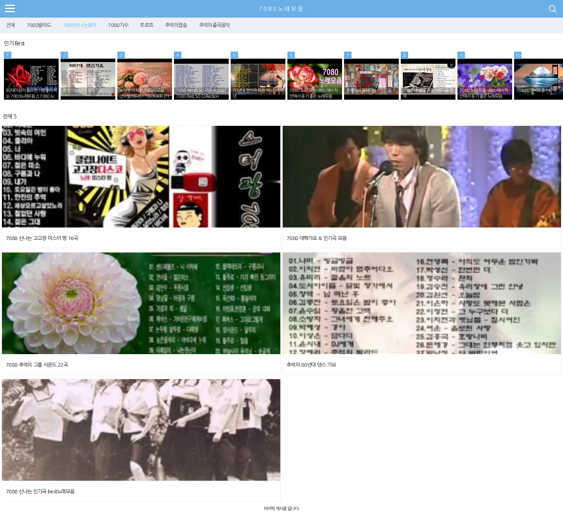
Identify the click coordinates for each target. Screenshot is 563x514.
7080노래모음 (281, 9)
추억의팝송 (176, 25)
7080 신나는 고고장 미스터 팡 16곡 (42, 238)
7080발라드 (39, 25)
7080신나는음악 (80, 25)
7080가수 (118, 25)
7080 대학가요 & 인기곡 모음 (316, 238)
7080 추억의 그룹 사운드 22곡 (37, 364)
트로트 (146, 25)
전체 (10, 25)
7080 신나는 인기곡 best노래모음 (40, 491)
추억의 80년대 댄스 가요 (311, 364)
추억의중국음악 (214, 25)
